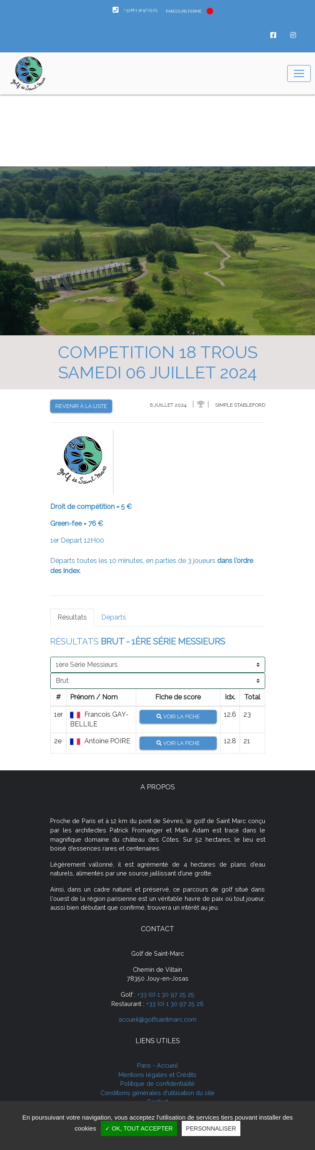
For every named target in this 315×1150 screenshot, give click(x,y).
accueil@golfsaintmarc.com (157, 1019)
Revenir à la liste (81, 406)
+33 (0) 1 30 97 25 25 (165, 994)
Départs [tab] (113, 617)
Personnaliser (211, 1128)
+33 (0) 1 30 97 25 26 (175, 1003)
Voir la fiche (178, 716)
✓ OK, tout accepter (139, 1128)
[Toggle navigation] (299, 73)
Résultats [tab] (72, 617)
